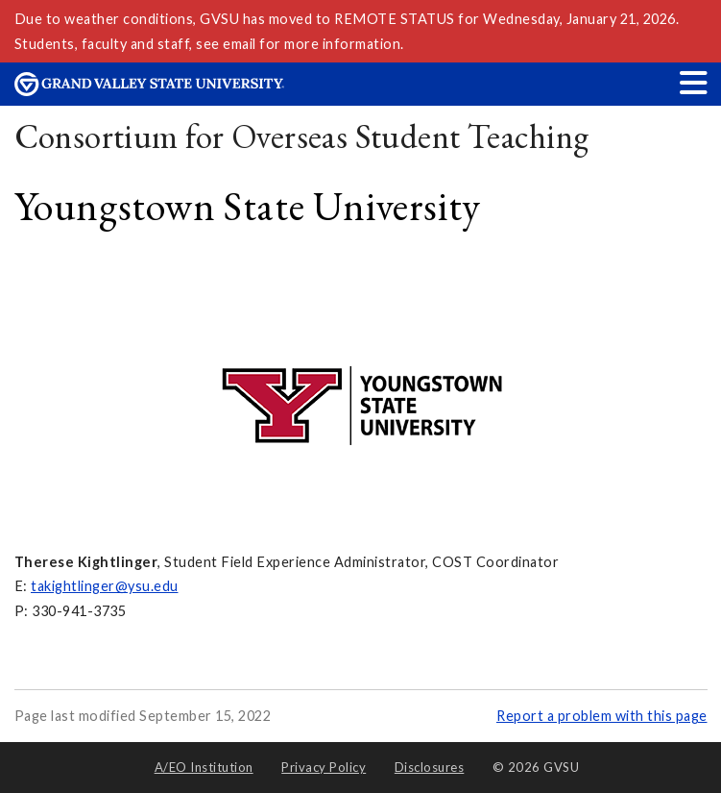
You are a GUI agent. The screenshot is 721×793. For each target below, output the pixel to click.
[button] (694, 82)
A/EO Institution (204, 767)
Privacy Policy (323, 767)
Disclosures (430, 767)
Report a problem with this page (602, 715)
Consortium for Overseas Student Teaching (301, 136)
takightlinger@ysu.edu (105, 586)
